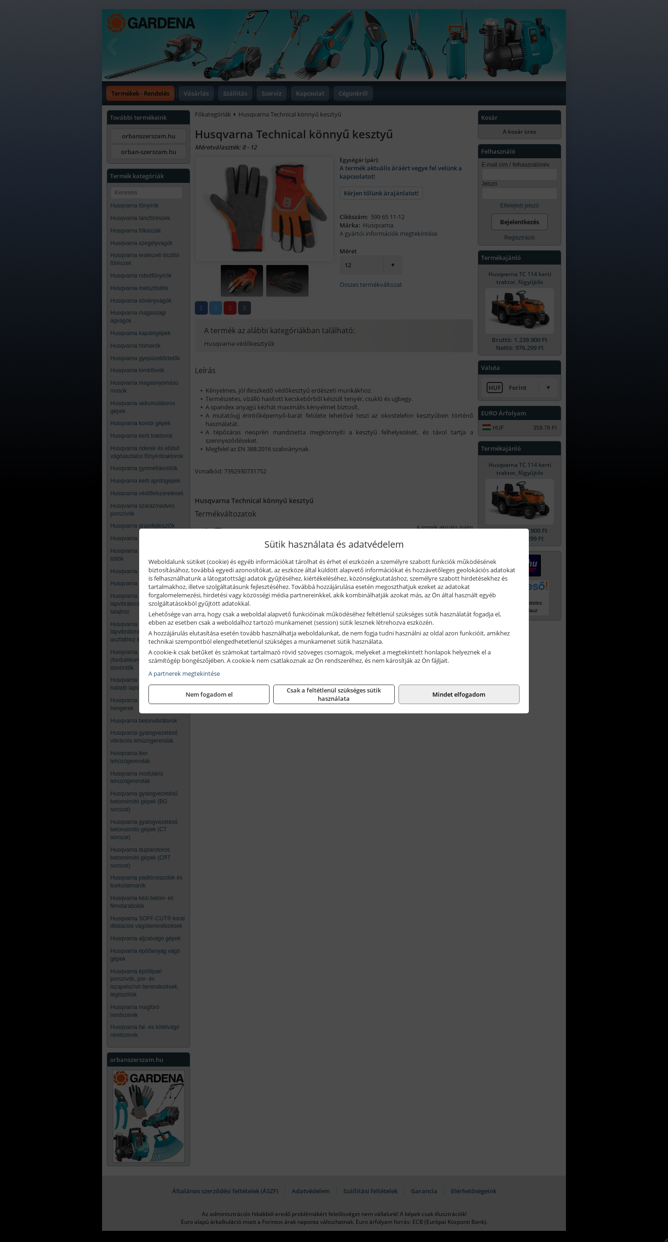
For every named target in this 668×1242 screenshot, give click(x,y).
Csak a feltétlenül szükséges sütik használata (334, 694)
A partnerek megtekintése (184, 673)
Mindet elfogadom (458, 694)
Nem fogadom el (209, 694)
